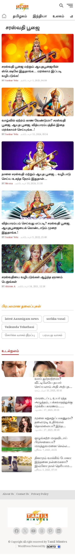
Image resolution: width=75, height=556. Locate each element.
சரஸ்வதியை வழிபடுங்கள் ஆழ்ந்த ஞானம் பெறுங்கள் (32, 279)
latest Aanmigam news (22, 319)
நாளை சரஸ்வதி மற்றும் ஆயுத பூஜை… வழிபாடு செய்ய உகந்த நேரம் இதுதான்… (36, 176)
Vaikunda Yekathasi (19, 327)
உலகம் (58, 16)
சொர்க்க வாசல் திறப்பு (20, 335)
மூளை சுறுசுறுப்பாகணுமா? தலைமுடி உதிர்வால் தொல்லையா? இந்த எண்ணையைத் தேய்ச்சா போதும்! (54, 422)
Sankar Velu (11, 80)
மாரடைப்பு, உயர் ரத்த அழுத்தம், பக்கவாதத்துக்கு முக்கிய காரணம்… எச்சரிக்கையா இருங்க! (54, 402)
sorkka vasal (55, 319)
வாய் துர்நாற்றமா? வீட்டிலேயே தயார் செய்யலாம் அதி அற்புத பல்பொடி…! (52, 383)
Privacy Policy (39, 494)
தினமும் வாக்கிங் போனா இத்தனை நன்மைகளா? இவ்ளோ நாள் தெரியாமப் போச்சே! (53, 462)
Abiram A (10, 286)
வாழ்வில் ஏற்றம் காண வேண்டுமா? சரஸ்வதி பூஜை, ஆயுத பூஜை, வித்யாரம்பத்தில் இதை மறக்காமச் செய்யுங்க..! (34, 125)
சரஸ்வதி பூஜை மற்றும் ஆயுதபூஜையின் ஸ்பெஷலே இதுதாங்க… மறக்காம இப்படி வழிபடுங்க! (32, 71)
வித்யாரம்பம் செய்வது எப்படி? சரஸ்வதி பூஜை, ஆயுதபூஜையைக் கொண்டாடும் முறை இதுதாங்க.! (36, 228)
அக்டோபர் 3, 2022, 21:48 (33, 237)
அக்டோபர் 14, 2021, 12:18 (31, 286)
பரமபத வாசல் (52, 335)
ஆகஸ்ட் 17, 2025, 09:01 (47, 410)
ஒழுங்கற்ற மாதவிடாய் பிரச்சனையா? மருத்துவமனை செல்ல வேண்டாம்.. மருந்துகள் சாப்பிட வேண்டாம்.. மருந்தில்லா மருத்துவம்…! (53, 442)
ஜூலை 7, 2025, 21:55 (46, 450)
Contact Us (22, 494)
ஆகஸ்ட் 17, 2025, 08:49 (47, 430)
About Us (8, 494)
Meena (9, 183)
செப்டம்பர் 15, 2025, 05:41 (48, 391)
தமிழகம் (20, 16)
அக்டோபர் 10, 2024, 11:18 (28, 183)
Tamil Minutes (57, 542)
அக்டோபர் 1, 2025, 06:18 (33, 80)
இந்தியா (40, 16)
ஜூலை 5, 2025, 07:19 (46, 470)
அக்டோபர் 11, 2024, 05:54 (34, 134)
